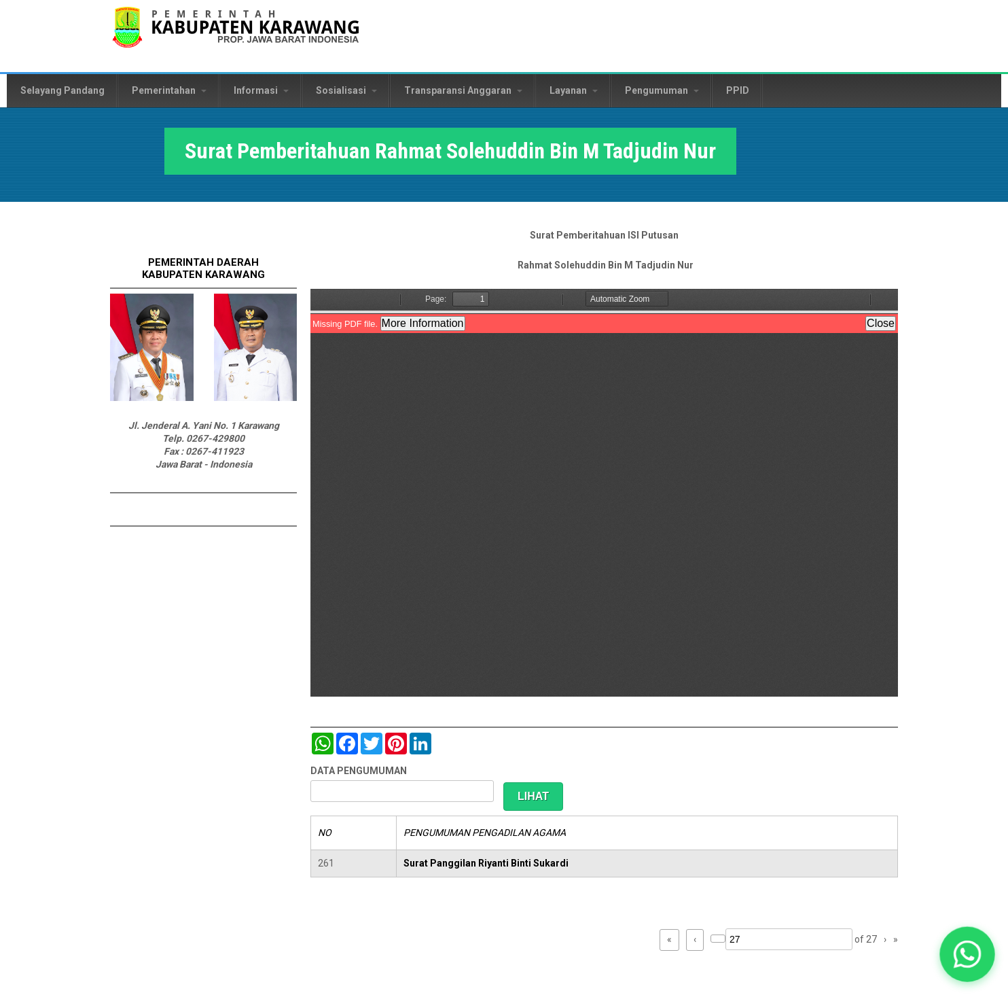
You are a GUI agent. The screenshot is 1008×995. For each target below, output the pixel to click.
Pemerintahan (169, 90)
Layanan (574, 90)
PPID (737, 90)
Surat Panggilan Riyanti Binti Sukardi (486, 863)
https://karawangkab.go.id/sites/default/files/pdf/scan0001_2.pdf (604, 493)
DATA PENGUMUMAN (358, 770)
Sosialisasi (346, 90)
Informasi (261, 90)
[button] (967, 954)
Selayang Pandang (62, 90)
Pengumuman (662, 90)
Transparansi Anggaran (463, 90)
